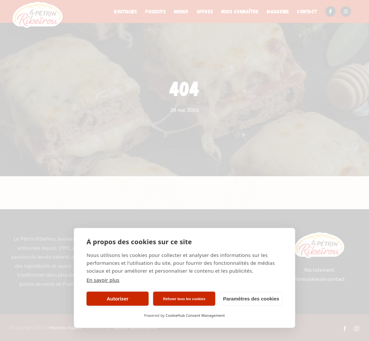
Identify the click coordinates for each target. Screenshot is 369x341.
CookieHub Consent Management (195, 315)
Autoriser (118, 298)
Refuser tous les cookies (184, 299)
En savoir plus (103, 280)
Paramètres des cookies (251, 298)
